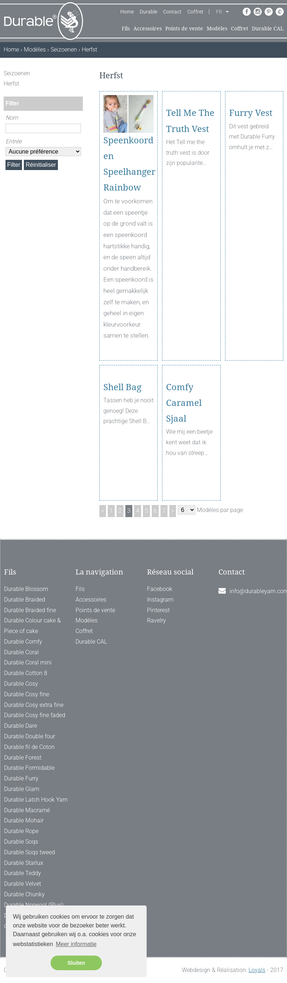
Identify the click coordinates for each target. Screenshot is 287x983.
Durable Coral (21, 652)
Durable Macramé (27, 810)
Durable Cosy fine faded (34, 715)
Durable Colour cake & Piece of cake (32, 625)
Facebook (159, 588)
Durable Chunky (24, 894)
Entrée (13, 141)
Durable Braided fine (30, 610)
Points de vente (184, 28)
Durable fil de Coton (29, 746)
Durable (148, 11)
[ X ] (78, 73)
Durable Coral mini (28, 662)
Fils (126, 28)
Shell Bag (122, 414)
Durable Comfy (23, 641)
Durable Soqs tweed (29, 852)
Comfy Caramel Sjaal (184, 430)
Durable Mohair (24, 820)
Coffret (195, 11)
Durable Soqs (21, 841)
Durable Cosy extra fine (33, 704)
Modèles (217, 28)
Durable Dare (20, 725)
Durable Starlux (23, 862)
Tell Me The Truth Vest (190, 148)
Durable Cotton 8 (25, 673)
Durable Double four (29, 736)
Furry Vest (250, 140)
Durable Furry (21, 778)
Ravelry (156, 620)
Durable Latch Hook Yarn (36, 799)
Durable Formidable (29, 767)
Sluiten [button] (76, 963)
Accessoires (147, 28)
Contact (172, 11)
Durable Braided (24, 599)
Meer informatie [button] (76, 944)
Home (127, 11)
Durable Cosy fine (26, 694)
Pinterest (158, 610)
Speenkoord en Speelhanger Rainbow (128, 164)
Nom (11, 117)
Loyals (257, 970)
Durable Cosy (21, 683)
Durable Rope (21, 831)
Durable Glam (21, 789)
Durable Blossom (26, 588)
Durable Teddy (22, 873)
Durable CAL (268, 28)
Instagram (160, 599)
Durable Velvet (22, 883)
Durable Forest (22, 757)
